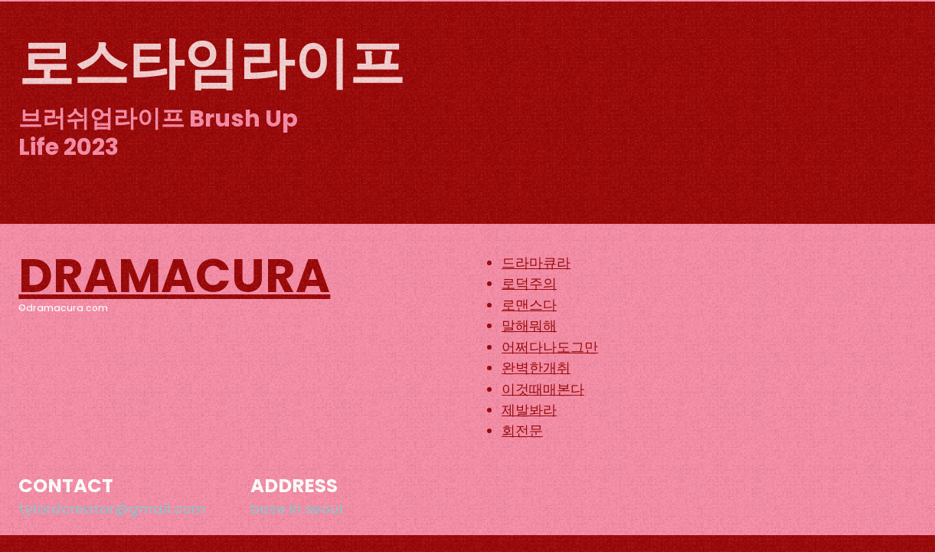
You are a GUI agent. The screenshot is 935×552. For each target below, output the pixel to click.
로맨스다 (529, 304)
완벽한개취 (536, 367)
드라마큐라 (536, 262)
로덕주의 (529, 283)
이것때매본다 (543, 389)
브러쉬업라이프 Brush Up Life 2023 (158, 133)
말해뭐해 (529, 325)
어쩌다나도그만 (550, 346)
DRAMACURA (174, 275)
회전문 (522, 430)
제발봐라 (529, 409)
